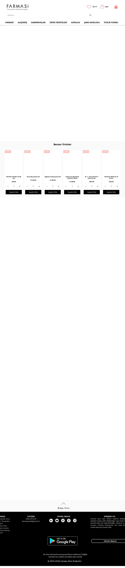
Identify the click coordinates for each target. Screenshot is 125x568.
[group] (62, 172)
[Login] (106, 6)
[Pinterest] (63, 520)
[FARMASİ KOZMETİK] (69, 520)
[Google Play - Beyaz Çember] (51, 520)
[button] (116, 6)
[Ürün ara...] (46, 15)
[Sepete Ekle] (14, 192)
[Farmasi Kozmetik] (75, 520)
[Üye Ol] (94, 6)
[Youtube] (57, 520)
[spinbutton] (13, 186)
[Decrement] (7, 186)
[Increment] (19, 186)
